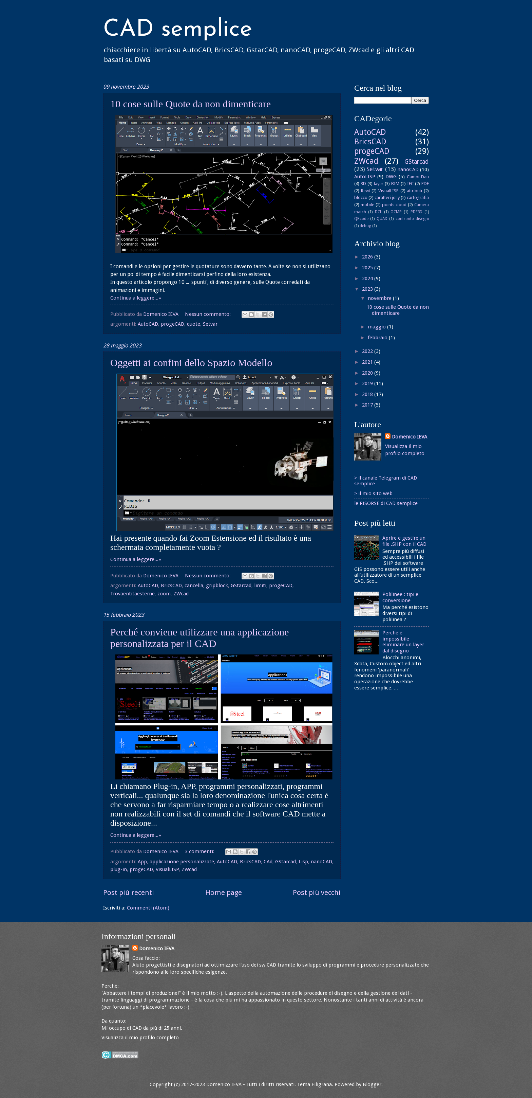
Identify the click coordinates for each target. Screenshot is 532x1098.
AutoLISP (364, 177)
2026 (368, 257)
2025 (368, 268)
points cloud (394, 204)
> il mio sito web (373, 493)
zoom (164, 594)
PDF (425, 183)
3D (363, 183)
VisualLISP (167, 869)
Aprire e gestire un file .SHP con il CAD (404, 541)
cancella (194, 585)
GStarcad (241, 585)
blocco (360, 197)
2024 (368, 278)
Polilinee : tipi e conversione (400, 597)
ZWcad (181, 594)
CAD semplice (177, 30)
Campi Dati (418, 176)
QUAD (382, 218)
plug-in (118, 869)
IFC (410, 183)
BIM (395, 183)
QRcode (361, 218)
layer (378, 183)
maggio (377, 327)
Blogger (372, 1084)
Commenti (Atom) (148, 908)
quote (193, 324)
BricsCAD (171, 585)
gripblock (217, 585)
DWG (391, 177)
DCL (378, 212)
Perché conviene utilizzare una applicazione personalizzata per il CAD (199, 637)
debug (365, 225)
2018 (368, 394)
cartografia (418, 197)
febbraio (378, 338)
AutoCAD (148, 324)
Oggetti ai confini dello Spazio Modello (191, 362)
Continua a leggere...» (135, 298)
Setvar (210, 324)
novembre (380, 298)
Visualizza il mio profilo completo (140, 1037)
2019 (368, 383)
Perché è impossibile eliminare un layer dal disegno (403, 642)
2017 (368, 405)
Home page (223, 892)
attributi (414, 190)
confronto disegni (412, 218)
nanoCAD (321, 862)
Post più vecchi (317, 892)
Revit (365, 190)
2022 (368, 351)
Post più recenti (128, 892)
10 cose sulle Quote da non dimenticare (190, 103)
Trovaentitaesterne (132, 594)
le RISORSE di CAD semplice (386, 503)
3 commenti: (200, 851)
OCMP (396, 212)
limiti (260, 585)
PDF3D (416, 212)
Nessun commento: (208, 314)
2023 (368, 289)
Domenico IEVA (409, 437)
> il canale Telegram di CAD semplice (385, 481)
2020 (368, 373)
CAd (268, 862)
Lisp (303, 862)
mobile (367, 204)
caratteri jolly (387, 197)
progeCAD (172, 324)
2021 (368, 362)
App (142, 862)
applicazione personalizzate (182, 862)
